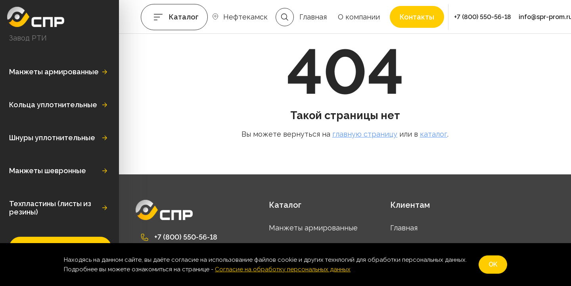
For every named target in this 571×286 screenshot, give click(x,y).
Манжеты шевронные (47, 170)
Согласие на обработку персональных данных (283, 269)
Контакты (417, 17)
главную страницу (364, 134)
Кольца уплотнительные (53, 104)
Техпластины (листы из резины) (50, 207)
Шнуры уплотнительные (52, 137)
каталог (433, 134)
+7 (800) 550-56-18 (482, 17)
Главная (313, 17)
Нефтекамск (245, 17)
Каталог (184, 17)
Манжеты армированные (54, 72)
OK (493, 264)
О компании (359, 17)
